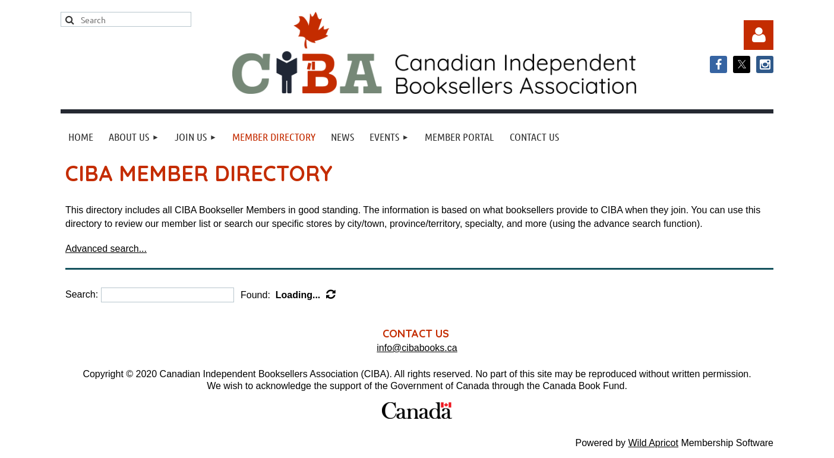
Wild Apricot (653, 443)
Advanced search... (106, 249)
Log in (758, 35)
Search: (81, 294)
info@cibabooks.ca (417, 348)
